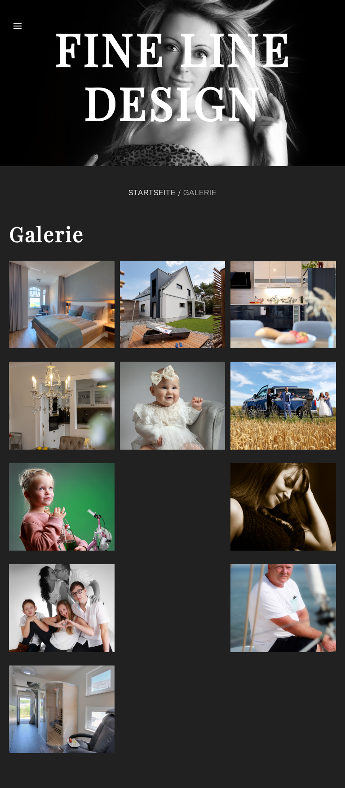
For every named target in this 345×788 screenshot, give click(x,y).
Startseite (152, 193)
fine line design (172, 75)
